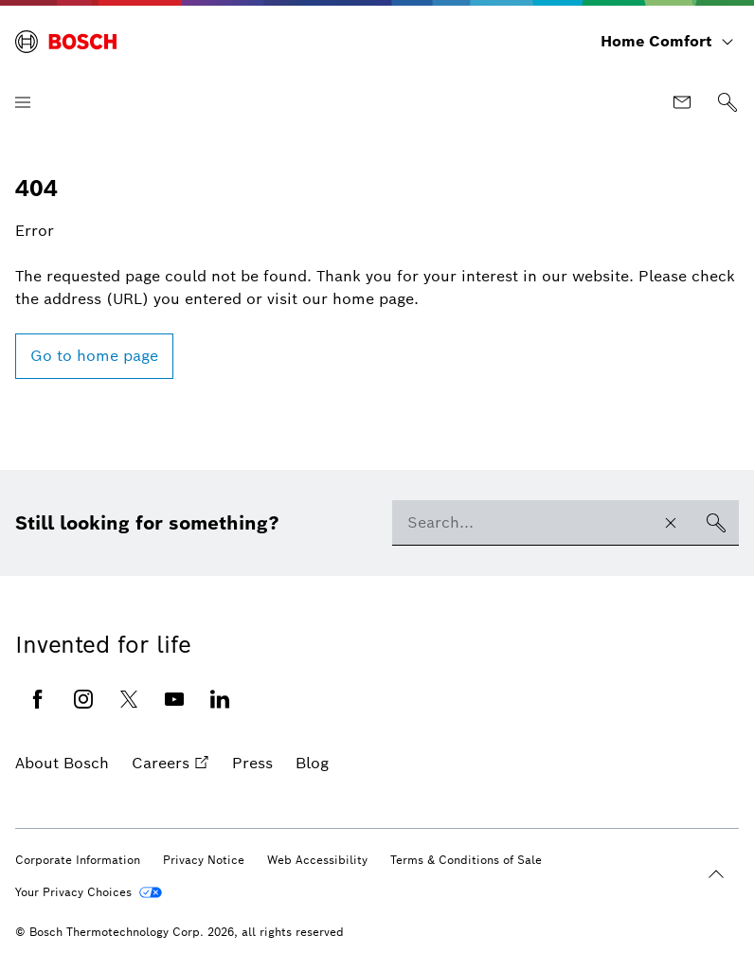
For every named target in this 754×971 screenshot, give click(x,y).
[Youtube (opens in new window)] (174, 699)
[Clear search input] (670, 523)
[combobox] (520, 523)
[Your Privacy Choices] (88, 892)
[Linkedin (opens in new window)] (219, 699)
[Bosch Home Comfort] (66, 41)
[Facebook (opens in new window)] (38, 699)
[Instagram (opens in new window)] (83, 699)
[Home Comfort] (667, 41)
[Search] (727, 102)
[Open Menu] (22, 102)
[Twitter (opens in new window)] (129, 699)
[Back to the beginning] (716, 874)
